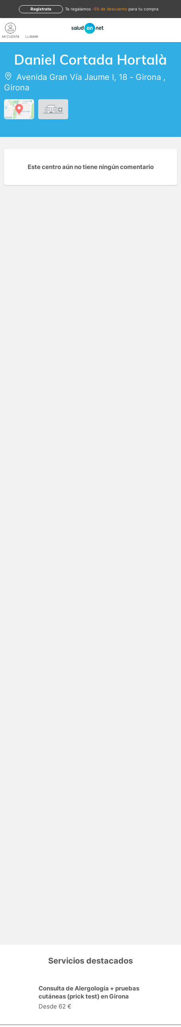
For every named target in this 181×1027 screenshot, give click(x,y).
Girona (148, 77)
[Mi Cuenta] (10, 28)
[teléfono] (32, 28)
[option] (90, 998)
